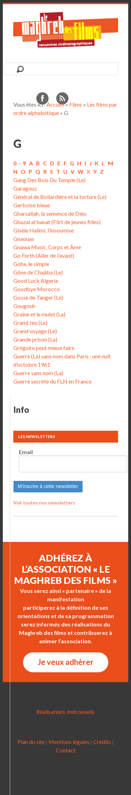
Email (26, 452)
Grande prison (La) (35, 339)
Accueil (55, 104)
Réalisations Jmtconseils (65, 711)
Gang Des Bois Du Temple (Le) (49, 180)
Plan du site (31, 741)
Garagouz (25, 188)
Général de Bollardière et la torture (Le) (60, 196)
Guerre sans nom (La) (38, 373)
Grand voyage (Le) (35, 331)
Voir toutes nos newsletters (44, 503)
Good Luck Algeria (35, 280)
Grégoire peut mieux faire (43, 347)
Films (75, 104)
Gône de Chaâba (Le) (38, 272)
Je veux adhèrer (66, 662)
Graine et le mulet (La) (39, 314)
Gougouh (24, 305)
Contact (65, 750)
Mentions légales (69, 741)
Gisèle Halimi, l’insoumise (43, 230)
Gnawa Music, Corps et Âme (47, 247)
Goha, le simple (31, 263)
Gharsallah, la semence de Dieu (49, 213)
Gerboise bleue (31, 205)
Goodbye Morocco (36, 289)
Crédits (102, 741)
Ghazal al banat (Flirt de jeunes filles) (57, 222)
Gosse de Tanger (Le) (38, 297)
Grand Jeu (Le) (30, 322)
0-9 (20, 163)
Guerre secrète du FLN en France (52, 381)
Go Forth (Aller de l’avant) (43, 255)
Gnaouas (23, 238)
